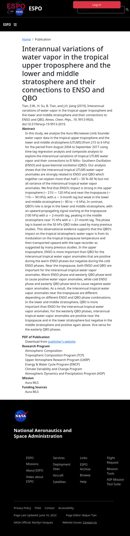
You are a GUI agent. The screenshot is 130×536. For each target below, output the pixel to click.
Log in (96, 5)
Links (83, 458)
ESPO (35, 8)
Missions (32, 464)
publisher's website (62, 341)
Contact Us (90, 522)
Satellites (59, 482)
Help (83, 482)
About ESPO (34, 470)
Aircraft (58, 475)
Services (59, 458)
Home (26, 39)
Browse (85, 475)
